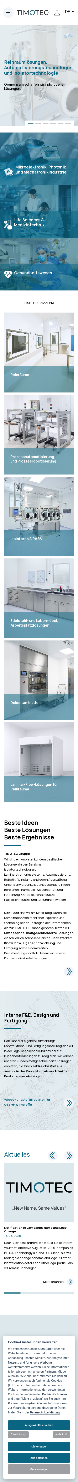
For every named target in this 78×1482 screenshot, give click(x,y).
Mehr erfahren (58, 1281)
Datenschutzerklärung (45, 1412)
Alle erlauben (39, 1446)
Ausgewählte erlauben (39, 1425)
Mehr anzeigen (39, 1469)
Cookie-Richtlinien (54, 1394)
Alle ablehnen (39, 1457)
